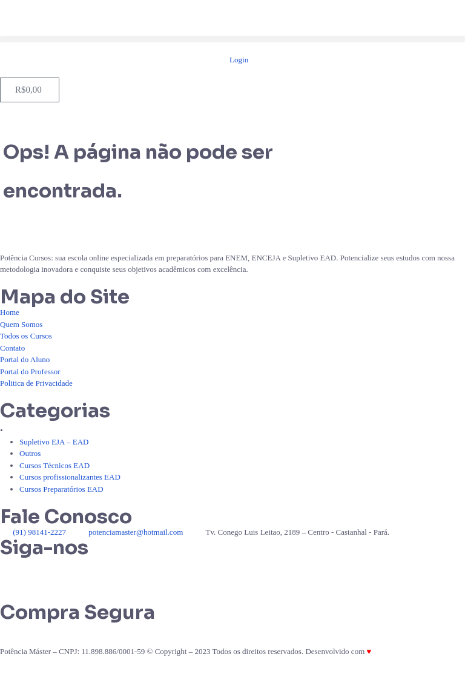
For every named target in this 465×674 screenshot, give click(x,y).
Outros (30, 453)
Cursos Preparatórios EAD (61, 489)
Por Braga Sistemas (404, 651)
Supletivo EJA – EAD (53, 441)
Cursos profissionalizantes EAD (69, 476)
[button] (232, 39)
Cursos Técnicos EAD (54, 465)
